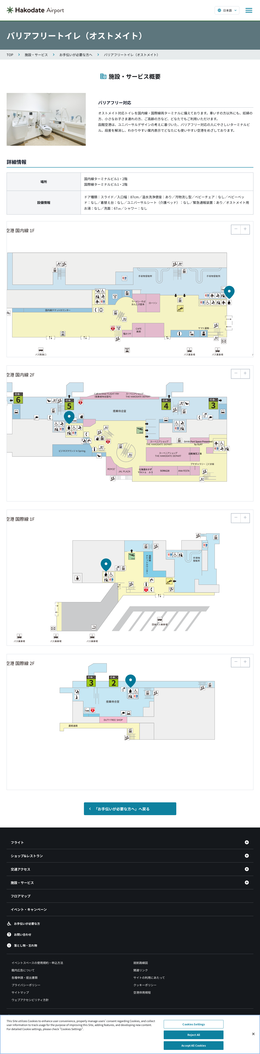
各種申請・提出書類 (25, 977)
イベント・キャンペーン (29, 909)
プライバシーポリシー (26, 985)
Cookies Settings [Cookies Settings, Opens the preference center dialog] (193, 1026)
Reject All (193, 1037)
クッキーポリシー (144, 985)
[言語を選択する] (227, 10)
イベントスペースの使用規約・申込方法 (37, 963)
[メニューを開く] (248, 10)
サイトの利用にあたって (149, 977)
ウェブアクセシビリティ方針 (30, 1000)
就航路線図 (140, 963)
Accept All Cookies (193, 1048)
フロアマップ (21, 895)
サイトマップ (20, 992)
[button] (244, 229)
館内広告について (23, 970)
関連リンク (140, 970)
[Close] (253, 1036)
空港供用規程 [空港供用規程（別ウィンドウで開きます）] (142, 992)
